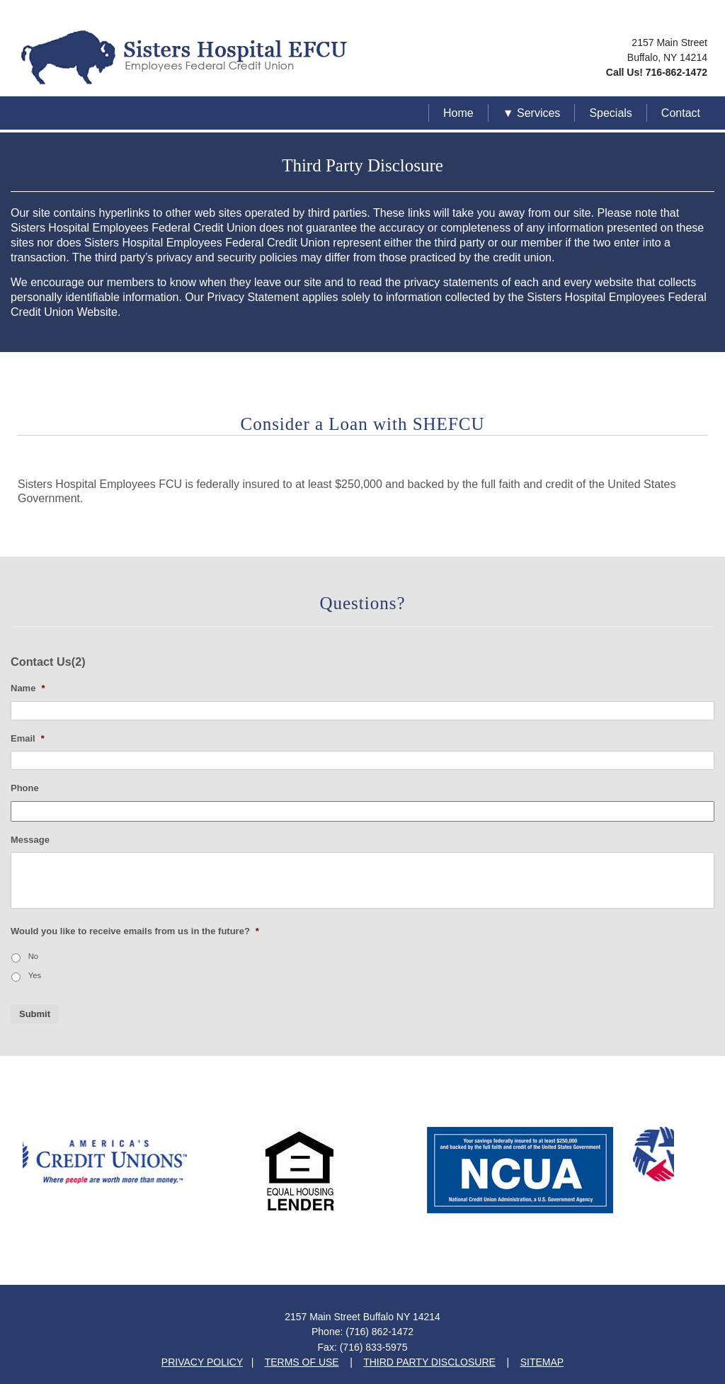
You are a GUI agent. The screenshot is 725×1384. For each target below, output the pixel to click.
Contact (680, 113)
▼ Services (532, 113)
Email (28, 738)
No (33, 956)
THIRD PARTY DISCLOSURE (429, 1362)
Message (30, 839)
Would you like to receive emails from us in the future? (135, 931)
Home (458, 113)
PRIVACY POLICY (202, 1362)
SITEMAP (542, 1362)
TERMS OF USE (302, 1362)
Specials (610, 113)
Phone (25, 788)
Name (28, 688)
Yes (35, 975)
